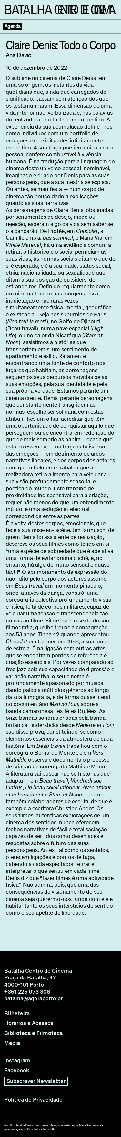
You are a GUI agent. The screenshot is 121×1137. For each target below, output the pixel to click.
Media (12, 1043)
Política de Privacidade (33, 1099)
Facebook (16, 1070)
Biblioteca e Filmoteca (33, 1033)
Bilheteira (17, 1013)
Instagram (17, 1060)
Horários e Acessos (29, 1023)
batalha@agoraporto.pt (33, 998)
